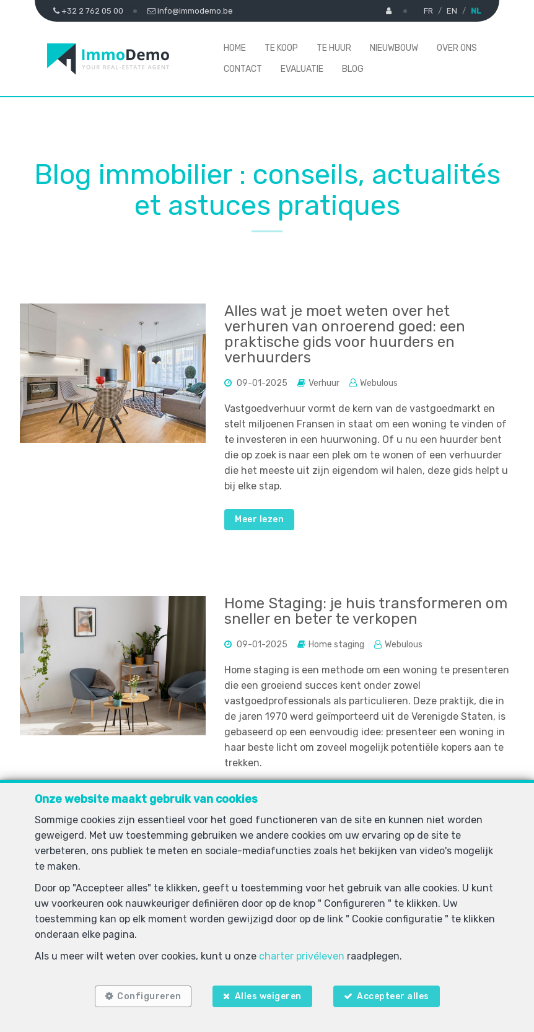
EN (452, 10)
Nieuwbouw (394, 48)
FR (428, 10)
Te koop (281, 48)
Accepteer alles (393, 996)
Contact (243, 69)
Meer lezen (259, 519)
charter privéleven (301, 956)
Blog (353, 69)
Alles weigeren (268, 996)
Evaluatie (302, 69)
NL (476, 10)
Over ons (457, 48)
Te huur (334, 48)
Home (235, 48)
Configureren (149, 996)
